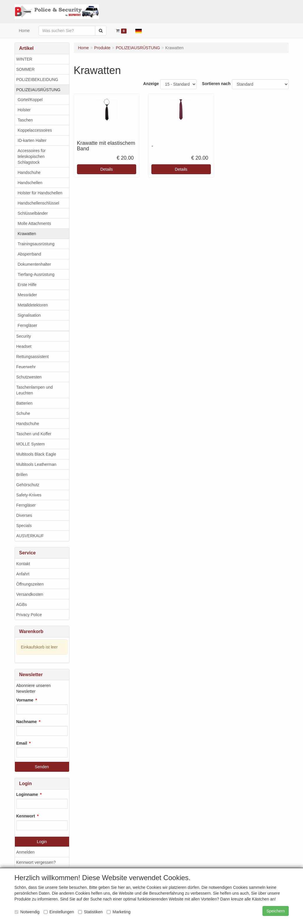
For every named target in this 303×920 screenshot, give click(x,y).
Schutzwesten (29, 377)
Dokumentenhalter (34, 264)
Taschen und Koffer (33, 433)
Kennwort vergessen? (36, 862)
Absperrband (29, 254)
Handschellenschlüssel (38, 203)
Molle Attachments (34, 223)
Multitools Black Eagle (36, 454)
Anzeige (151, 83)
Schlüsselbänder (33, 213)
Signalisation (29, 315)
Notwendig (27, 912)
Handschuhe (29, 172)
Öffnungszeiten (30, 584)
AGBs (21, 604)
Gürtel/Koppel (30, 99)
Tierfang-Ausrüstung (36, 274)
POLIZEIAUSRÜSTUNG (38, 89)
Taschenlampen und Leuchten (34, 390)
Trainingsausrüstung (36, 244)
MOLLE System (30, 444)
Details (106, 169)
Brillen (22, 474)
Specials (24, 525)
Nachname (26, 721)
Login (42, 841)
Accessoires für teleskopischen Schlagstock (32, 156)
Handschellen (30, 182)
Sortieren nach (216, 83)
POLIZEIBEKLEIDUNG (37, 79)
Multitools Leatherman (36, 464)
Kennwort (25, 816)
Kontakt (23, 563)
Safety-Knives (28, 495)
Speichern (275, 911)
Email (21, 743)
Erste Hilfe (27, 284)
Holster (24, 109)
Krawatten (27, 233)
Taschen (25, 120)
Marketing (118, 912)
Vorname (25, 700)
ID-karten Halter (32, 140)
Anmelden (25, 852)
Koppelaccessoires (35, 130)
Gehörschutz (27, 484)
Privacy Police (29, 614)
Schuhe (23, 413)
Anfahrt (22, 574)
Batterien (24, 403)
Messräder (27, 294)
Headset (23, 346)
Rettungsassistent (32, 356)
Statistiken (90, 912)
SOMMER (25, 69)
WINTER (24, 59)
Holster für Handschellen (40, 193)
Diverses (24, 515)
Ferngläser (27, 325)
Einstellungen (59, 912)
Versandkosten (29, 594)
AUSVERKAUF (30, 535)
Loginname (27, 794)
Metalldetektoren (33, 305)
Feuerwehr (26, 366)
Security (23, 336)
